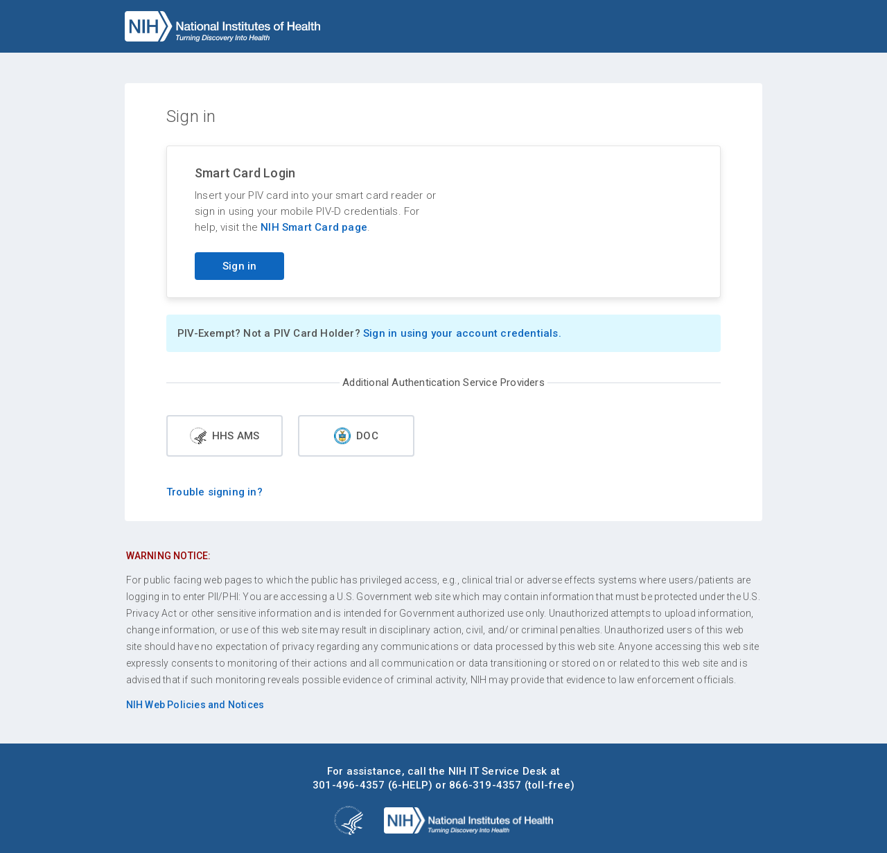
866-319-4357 (485, 785)
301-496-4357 (349, 785)
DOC (356, 436)
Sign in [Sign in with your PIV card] (239, 266)
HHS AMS (224, 436)
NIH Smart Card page (314, 227)
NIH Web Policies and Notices (195, 704)
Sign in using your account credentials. (462, 333)
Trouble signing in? (214, 492)
